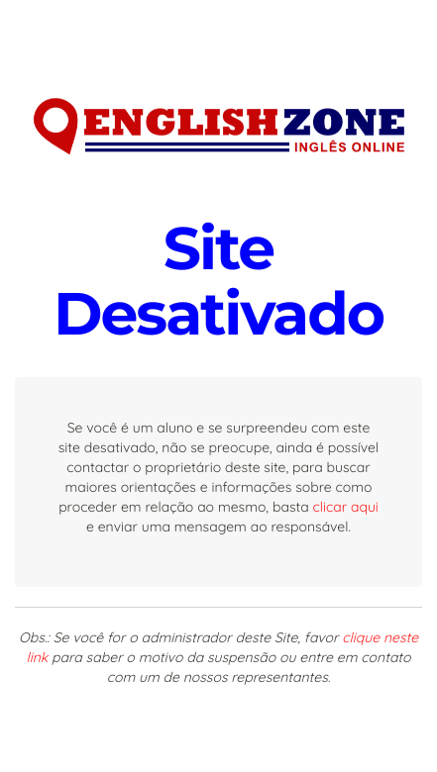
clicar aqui (346, 507)
